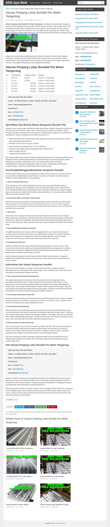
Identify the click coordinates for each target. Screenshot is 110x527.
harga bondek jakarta (38, 412)
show (15, 400)
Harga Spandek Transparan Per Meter (88, 23)
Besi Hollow (79, 82)
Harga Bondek (19, 20)
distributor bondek (14, 412)
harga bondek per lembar (53, 412)
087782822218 (18, 116)
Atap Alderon (80, 74)
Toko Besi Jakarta (60, 523)
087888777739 (18, 112)
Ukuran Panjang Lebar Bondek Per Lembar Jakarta (57, 504)
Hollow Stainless (81, 99)
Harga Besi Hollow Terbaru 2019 (86, 33)
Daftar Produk (35, 3)
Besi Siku (78, 87)
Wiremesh (93, 103)
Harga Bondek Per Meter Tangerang (52, 448)
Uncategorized (80, 103)
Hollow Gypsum (95, 95)
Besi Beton (93, 78)
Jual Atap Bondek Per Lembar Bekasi (18, 476)
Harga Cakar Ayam (82, 95)
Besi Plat (93, 82)
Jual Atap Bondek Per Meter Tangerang (19, 448)
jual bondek (13, 414)
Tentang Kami (46, 3)
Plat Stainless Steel (96, 99)
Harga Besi (79, 91)
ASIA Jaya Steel (16, 2)
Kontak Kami (57, 3)
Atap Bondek (10, 20)
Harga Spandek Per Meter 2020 (86, 18)
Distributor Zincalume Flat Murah (87, 14)
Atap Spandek (80, 78)
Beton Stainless (95, 87)
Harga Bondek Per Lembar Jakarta (51, 476)
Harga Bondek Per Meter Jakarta (17, 504)
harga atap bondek (26, 412)
